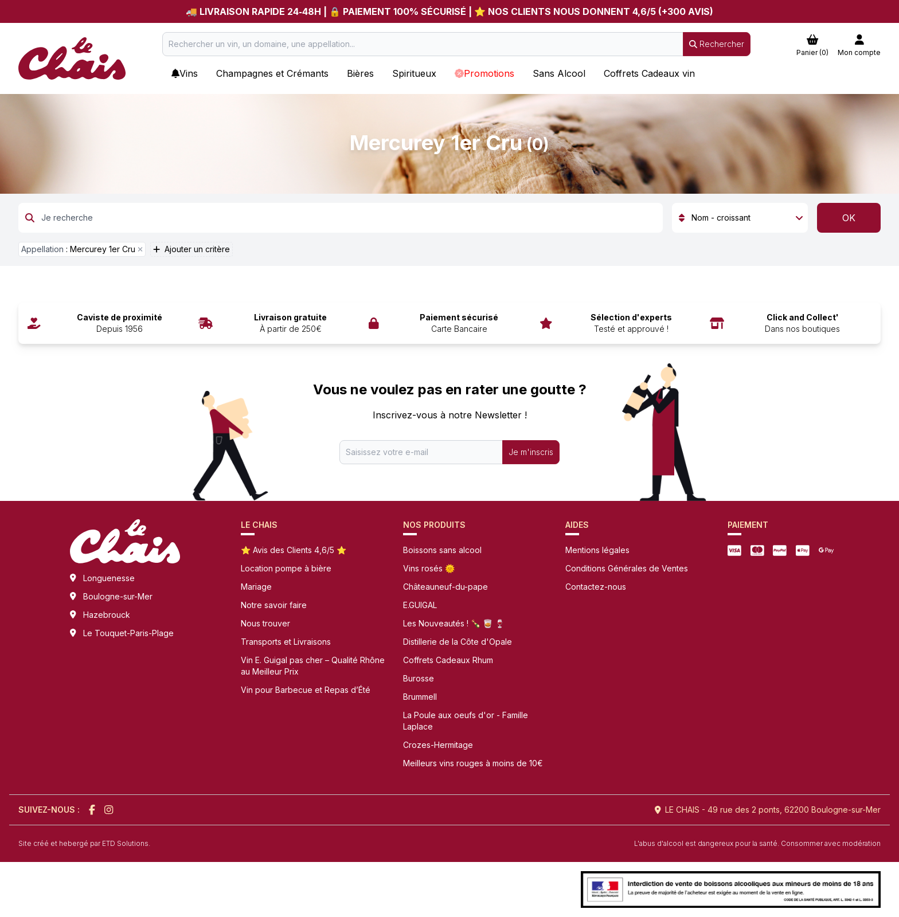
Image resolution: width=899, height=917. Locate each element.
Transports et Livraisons (286, 641)
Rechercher (716, 44)
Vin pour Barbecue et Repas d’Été (305, 690)
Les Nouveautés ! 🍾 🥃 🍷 (454, 623)
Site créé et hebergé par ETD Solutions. (84, 843)
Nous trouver (265, 623)
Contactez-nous (595, 586)
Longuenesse (109, 578)
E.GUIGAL (420, 605)
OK (848, 218)
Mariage (256, 586)
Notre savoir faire (274, 605)
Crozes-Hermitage (438, 745)
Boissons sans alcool (442, 550)
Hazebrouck (106, 615)
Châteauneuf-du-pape (445, 586)
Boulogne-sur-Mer (118, 596)
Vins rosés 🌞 (429, 568)
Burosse (418, 678)
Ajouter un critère (191, 249)
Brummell (420, 697)
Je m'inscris (531, 452)
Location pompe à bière (286, 568)
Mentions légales (597, 550)
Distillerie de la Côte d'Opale (457, 641)
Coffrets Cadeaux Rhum (448, 660)
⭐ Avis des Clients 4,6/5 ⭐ (293, 550)
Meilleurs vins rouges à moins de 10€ (473, 763)
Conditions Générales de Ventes (626, 568)
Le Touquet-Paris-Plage (128, 633)
